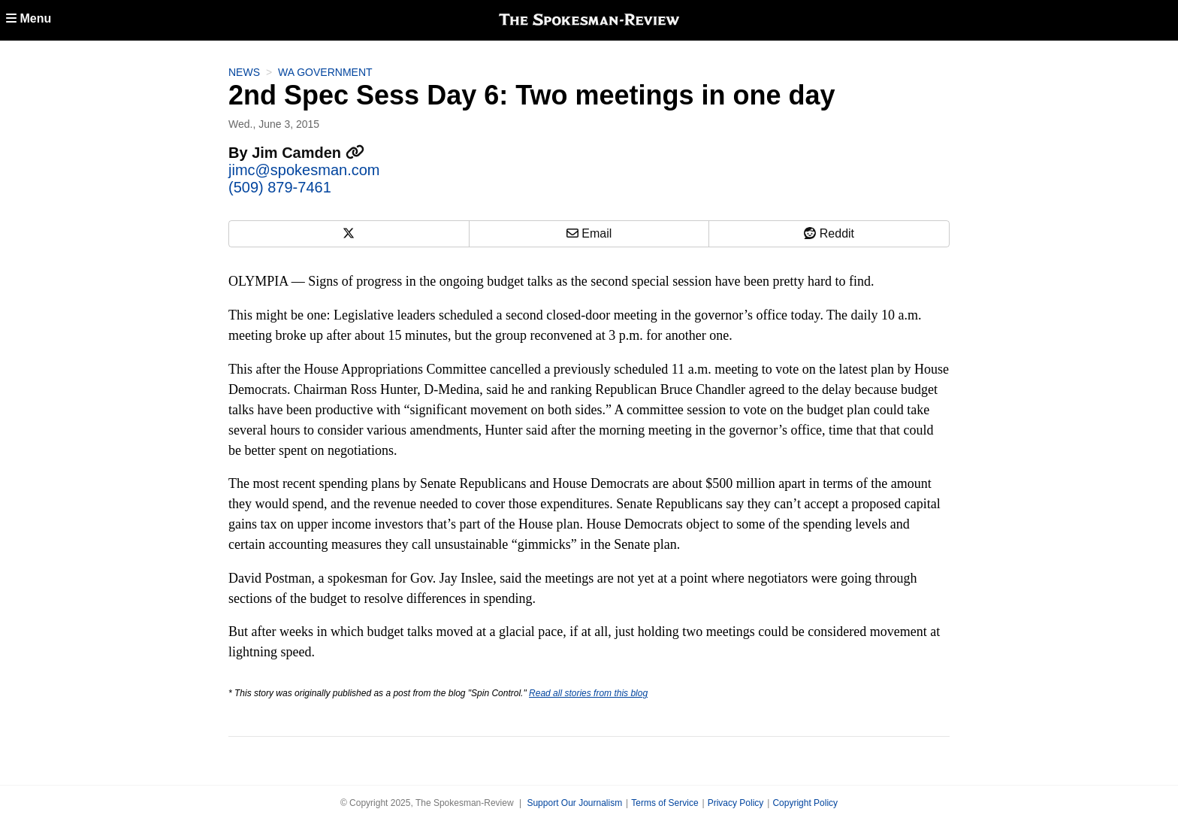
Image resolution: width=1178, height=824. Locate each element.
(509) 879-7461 (279, 187)
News (244, 72)
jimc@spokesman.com (303, 170)
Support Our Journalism (574, 803)
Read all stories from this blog (588, 693)
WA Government (325, 72)
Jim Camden (308, 152)
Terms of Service (664, 803)
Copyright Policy (805, 803)
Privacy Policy (736, 803)
